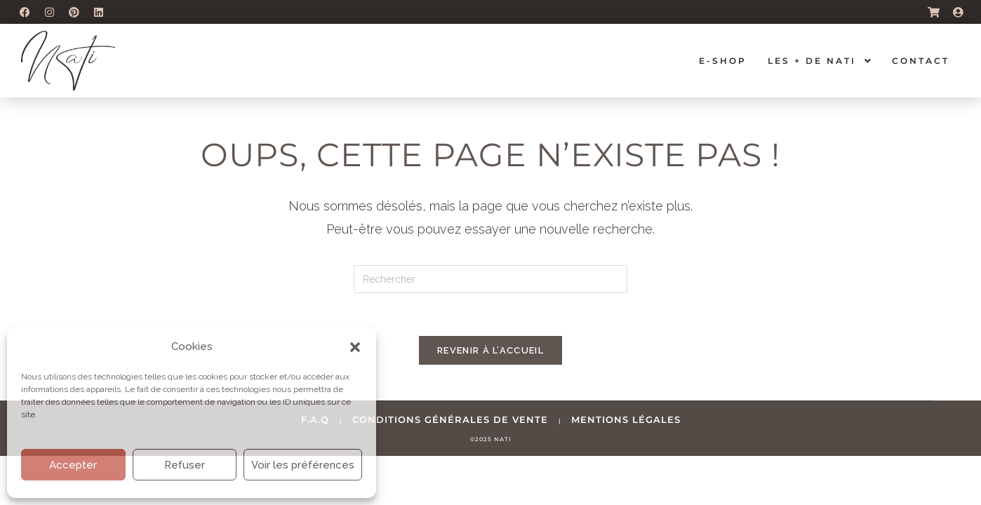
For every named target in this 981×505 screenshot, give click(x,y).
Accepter (73, 465)
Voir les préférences (302, 465)
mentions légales (626, 419)
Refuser (184, 465)
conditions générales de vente (450, 419)
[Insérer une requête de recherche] (490, 279)
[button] (355, 347)
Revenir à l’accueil (490, 350)
